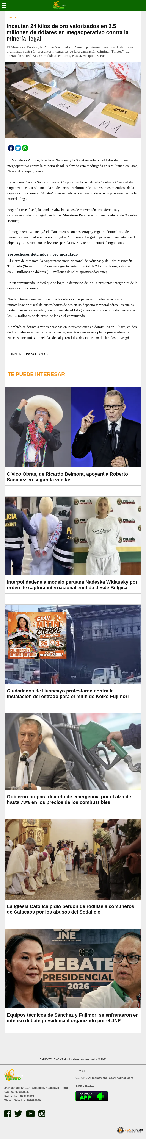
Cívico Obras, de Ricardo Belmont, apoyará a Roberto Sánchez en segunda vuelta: (67, 476)
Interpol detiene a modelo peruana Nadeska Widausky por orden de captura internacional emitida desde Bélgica (72, 584)
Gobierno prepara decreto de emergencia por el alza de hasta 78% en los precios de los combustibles (69, 799)
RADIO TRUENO (49, 1059)
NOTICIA (14, 17)
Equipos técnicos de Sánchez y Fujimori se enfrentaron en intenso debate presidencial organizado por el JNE (73, 1017)
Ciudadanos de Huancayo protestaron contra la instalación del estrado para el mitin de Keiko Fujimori (68, 693)
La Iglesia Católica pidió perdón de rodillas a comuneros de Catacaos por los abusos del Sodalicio (70, 909)
